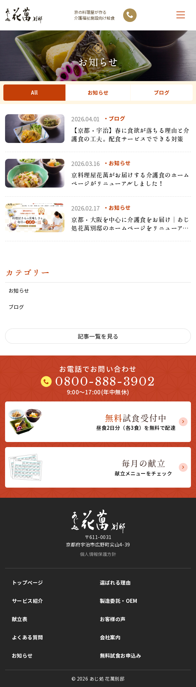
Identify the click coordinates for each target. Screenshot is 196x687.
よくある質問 (27, 637)
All (34, 92)
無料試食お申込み (120, 655)
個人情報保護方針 (98, 554)
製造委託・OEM (119, 600)
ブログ (161, 92)
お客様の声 (113, 618)
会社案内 (110, 637)
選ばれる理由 (115, 582)
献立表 (19, 618)
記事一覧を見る (98, 336)
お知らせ (98, 92)
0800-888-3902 (105, 381)
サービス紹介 (27, 600)
